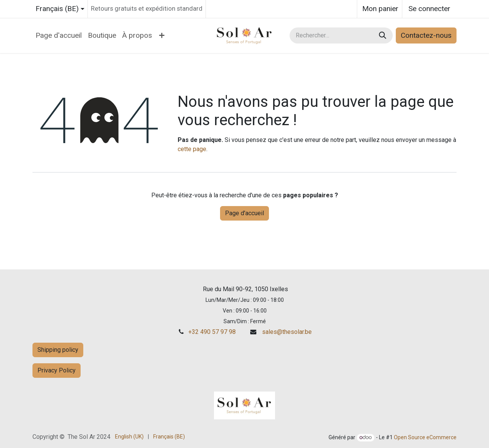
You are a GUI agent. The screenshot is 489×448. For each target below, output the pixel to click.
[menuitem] (58, 35)
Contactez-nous (426, 35)
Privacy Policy (56, 370)
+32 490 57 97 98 (212, 331)
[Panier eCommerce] (379, 9)
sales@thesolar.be (287, 331)
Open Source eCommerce (425, 437)
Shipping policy (57, 349)
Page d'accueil (244, 213)
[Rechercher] (383, 35)
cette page (192, 149)
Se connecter (429, 8)
